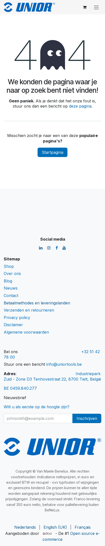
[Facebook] (57, 248)
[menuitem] (25, 527)
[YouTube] (64, 248)
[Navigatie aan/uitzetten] (96, 7)
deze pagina (80, 106)
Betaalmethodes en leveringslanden (37, 302)
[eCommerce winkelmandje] (84, 7)
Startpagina (52, 152)
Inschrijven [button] (87, 418)
